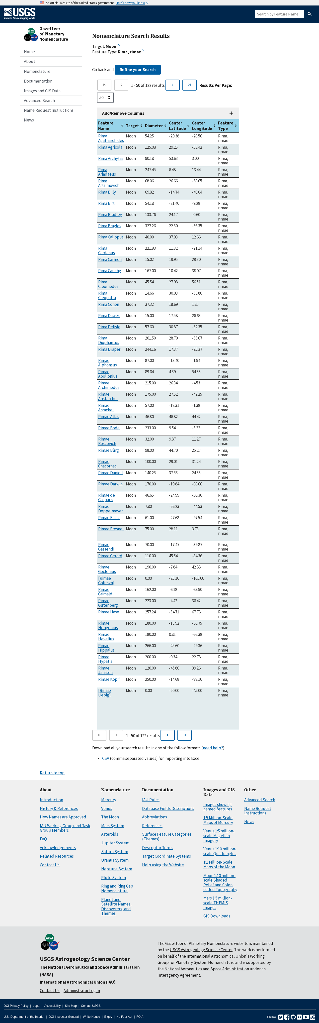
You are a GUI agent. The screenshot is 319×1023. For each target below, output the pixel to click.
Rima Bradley (110, 214)
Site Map (71, 1006)
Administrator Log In (82, 990)
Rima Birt (106, 203)
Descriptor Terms (157, 847)
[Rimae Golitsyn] (106, 580)
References (152, 825)
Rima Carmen (110, 259)
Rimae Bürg (108, 450)
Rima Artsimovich (108, 183)
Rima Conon (108, 304)
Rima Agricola (110, 147)
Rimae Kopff (109, 679)
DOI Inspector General (64, 1017)
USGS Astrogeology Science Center (85, 958)
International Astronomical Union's (218, 956)
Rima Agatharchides (111, 138)
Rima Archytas (110, 158)
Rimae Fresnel (111, 529)
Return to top (52, 773)
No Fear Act (124, 1017)
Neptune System (116, 869)
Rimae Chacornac (107, 464)
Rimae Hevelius (106, 637)
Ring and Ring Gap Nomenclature (117, 888)
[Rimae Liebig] (104, 693)
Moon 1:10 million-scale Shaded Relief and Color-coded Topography (220, 882)
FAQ (43, 839)
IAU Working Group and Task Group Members (65, 828)
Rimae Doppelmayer (110, 509)
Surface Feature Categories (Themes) (166, 836)
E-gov (108, 1017)
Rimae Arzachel (106, 408)
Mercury (108, 799)
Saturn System (114, 851)
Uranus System (115, 860)
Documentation (38, 81)
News (29, 120)
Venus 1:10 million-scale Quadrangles (220, 851)
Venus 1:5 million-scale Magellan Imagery (219, 835)
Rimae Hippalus (106, 648)
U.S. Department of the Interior (24, 1017)
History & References (59, 808)
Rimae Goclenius (107, 569)
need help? (213, 748)
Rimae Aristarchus (108, 396)
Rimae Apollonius (107, 374)
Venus (106, 808)
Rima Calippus (111, 237)
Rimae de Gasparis (106, 497)
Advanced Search (39, 100)
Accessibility (52, 1006)
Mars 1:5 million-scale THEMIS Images (217, 902)
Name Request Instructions (49, 110)
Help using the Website (163, 865)
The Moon (110, 817)
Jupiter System (115, 843)
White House (91, 1017)
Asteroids (109, 834)
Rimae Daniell (110, 472)
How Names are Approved (63, 817)
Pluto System (113, 877)
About (29, 61)
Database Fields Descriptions (168, 808)
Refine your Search (138, 69)
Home (29, 51)
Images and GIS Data (42, 91)
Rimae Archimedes (108, 385)
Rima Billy (107, 192)
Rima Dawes (109, 315)
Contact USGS (91, 1006)
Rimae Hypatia (105, 659)
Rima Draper (109, 349)
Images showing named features (217, 807)
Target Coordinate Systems (166, 856)
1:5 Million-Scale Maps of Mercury (218, 820)
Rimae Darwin (110, 484)
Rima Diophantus (108, 340)
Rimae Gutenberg (108, 603)
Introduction (51, 799)
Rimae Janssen (105, 670)
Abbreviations (154, 817)
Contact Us (50, 865)
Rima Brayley (109, 225)
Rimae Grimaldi (105, 592)
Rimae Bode (109, 428)
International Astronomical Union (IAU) (78, 982)
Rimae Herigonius (108, 625)
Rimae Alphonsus (107, 363)
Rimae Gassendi (106, 547)
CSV (105, 758)
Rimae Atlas (108, 416)
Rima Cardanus (106, 250)
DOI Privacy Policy (16, 1006)
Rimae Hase (108, 612)
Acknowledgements (58, 847)
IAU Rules (151, 799)
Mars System (112, 825)
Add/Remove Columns (123, 113)
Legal (36, 1006)
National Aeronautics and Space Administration (206, 969)
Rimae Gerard (110, 556)
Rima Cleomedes (108, 284)
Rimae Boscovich (107, 441)
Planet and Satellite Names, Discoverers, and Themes (116, 906)
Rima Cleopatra (107, 295)
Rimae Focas (109, 517)
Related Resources (57, 856)
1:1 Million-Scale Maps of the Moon (219, 864)
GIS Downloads (216, 916)
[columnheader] (111, 125)
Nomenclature (37, 71)
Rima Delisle (109, 327)
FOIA (140, 1017)
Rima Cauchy (109, 270)
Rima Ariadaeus (107, 172)
